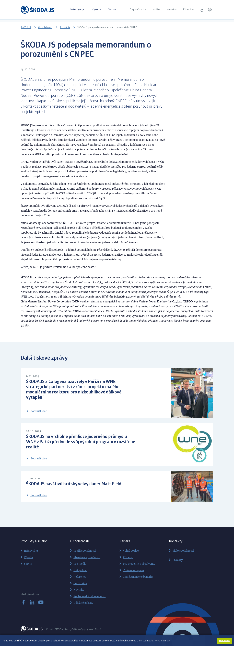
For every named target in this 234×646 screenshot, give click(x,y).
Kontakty (172, 10)
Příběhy (128, 557)
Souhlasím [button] (224, 640)
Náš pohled (80, 570)
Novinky (79, 589)
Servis (112, 9)
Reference (80, 576)
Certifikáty (80, 583)
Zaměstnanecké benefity (138, 576)
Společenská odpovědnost (90, 596)
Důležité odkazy (83, 602)
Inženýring (77, 9)
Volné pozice (131, 550)
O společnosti (137, 10)
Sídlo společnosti (183, 550)
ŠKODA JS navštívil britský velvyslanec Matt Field (73, 484)
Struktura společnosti (87, 557)
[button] (209, 9)
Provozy (177, 560)
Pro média (65, 28)
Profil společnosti (85, 550)
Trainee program (133, 570)
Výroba (96, 9)
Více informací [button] (162, 640)
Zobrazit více (36, 411)
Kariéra (156, 10)
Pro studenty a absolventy (139, 563)
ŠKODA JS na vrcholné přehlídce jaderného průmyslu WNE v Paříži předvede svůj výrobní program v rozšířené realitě (80, 442)
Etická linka (188, 10)
